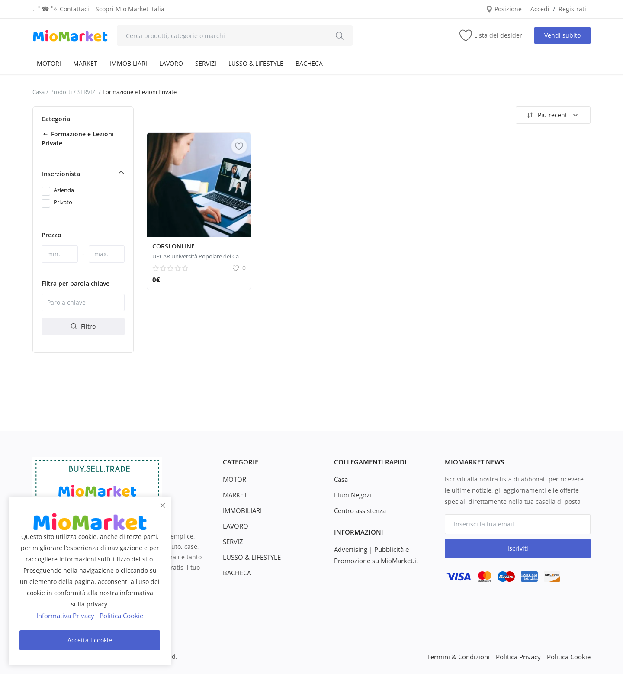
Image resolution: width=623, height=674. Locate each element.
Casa (38, 92)
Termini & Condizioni (463, 656)
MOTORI (49, 63)
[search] (339, 35)
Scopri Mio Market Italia (130, 9)
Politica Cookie (570, 656)
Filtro (83, 326)
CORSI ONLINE (173, 246)
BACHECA (309, 63)
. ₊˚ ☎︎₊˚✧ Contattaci (60, 9)
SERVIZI (205, 63)
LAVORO (171, 63)
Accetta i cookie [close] (89, 640)
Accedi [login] (539, 9)
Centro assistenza (359, 510)
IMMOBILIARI (128, 63)
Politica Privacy (521, 656)
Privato (63, 202)
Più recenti (552, 115)
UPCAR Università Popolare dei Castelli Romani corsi (218, 256)
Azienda (64, 190)
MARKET (85, 63)
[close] (163, 506)
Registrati (572, 9)
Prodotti (61, 92)
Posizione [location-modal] (504, 9)
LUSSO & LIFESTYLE (255, 63)
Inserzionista (61, 174)
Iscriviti (517, 548)
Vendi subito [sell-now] (562, 35)
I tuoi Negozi (352, 494)
